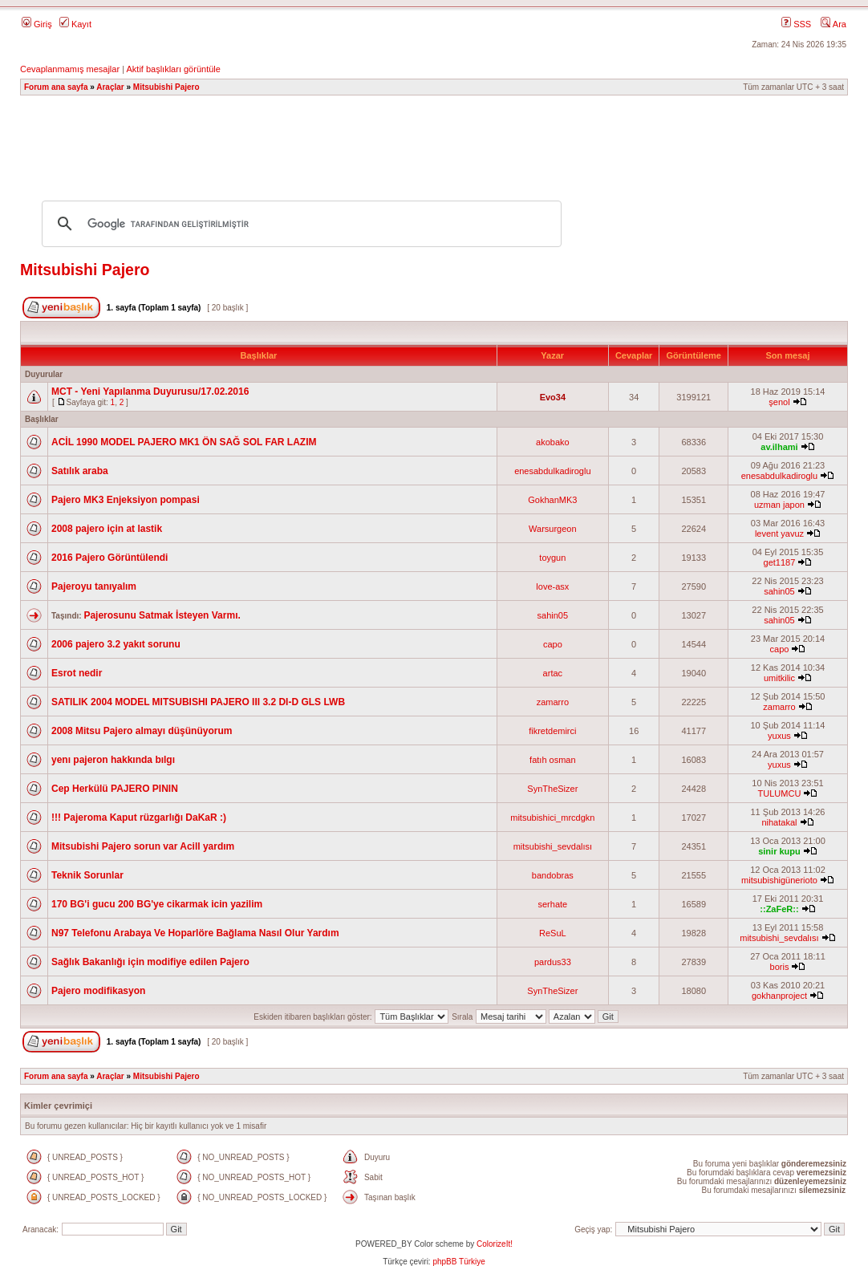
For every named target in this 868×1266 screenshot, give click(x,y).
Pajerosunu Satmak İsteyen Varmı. (161, 615)
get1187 (780, 562)
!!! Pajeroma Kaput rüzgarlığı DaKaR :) (138, 817)
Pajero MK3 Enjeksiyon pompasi (125, 499)
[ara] (299, 223)
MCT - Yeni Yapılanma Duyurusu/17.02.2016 (150, 391)
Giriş (37, 24)
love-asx (552, 586)
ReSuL (552, 933)
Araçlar (110, 87)
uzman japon (779, 504)
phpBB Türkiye (458, 1261)
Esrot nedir (76, 673)
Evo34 (553, 397)
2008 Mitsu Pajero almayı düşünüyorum (141, 730)
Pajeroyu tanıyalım (93, 586)
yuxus (779, 736)
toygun (552, 557)
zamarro (553, 702)
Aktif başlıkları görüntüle (173, 69)
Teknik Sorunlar (87, 875)
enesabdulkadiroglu (552, 471)
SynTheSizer (552, 788)
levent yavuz (779, 533)
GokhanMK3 (552, 500)
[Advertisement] (434, 140)
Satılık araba (79, 471)
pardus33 (552, 962)
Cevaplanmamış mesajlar (70, 69)
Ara (833, 24)
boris (779, 967)
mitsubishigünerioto (779, 880)
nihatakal (779, 822)
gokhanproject (779, 995)
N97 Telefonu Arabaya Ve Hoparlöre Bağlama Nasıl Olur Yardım (195, 933)
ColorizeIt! (495, 1244)
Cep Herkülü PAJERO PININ (114, 788)
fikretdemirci (552, 731)
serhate (552, 904)
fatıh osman (552, 760)
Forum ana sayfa (55, 87)
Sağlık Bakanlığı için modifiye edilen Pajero (150, 962)
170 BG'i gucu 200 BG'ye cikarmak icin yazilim (156, 904)
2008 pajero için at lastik (106, 528)
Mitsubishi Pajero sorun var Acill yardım (142, 846)
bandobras (553, 875)
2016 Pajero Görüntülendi (109, 557)
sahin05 (779, 591)
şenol (779, 402)
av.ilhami (779, 447)
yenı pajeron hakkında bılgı (113, 759)
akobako (553, 442)
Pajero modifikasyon (98, 990)
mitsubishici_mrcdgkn (552, 817)
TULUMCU (779, 793)
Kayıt (75, 24)
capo (552, 644)
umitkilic (779, 678)
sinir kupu (779, 851)
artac (552, 673)
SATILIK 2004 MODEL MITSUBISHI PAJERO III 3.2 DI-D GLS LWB (198, 702)
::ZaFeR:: (779, 909)
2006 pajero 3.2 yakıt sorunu (115, 644)
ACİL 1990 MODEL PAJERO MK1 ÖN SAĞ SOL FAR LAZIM (184, 442)
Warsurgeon (553, 529)
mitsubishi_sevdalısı (552, 846)
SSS (796, 24)
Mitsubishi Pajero (166, 87)
